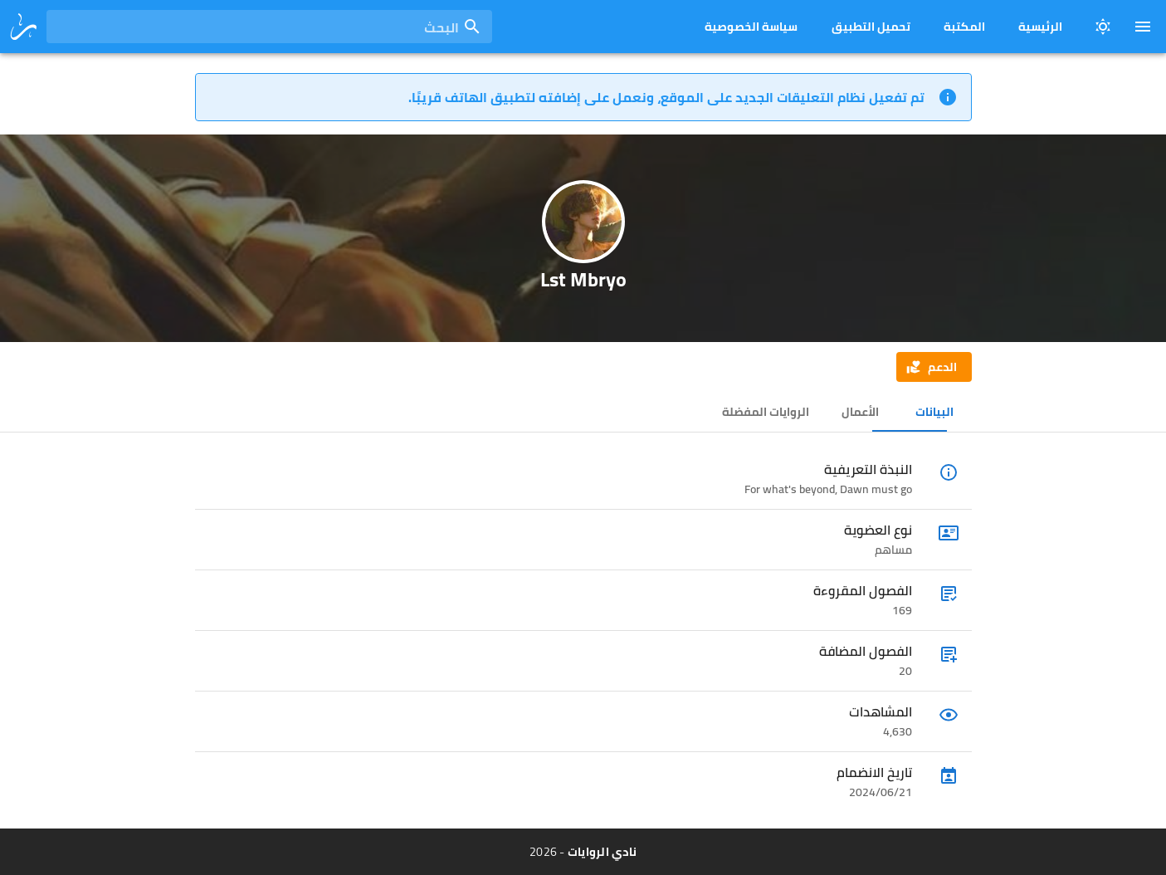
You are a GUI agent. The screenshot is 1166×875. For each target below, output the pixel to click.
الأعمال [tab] (859, 412)
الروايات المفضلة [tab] (765, 412)
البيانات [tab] (934, 412)
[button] (933, 367)
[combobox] (269, 26)
